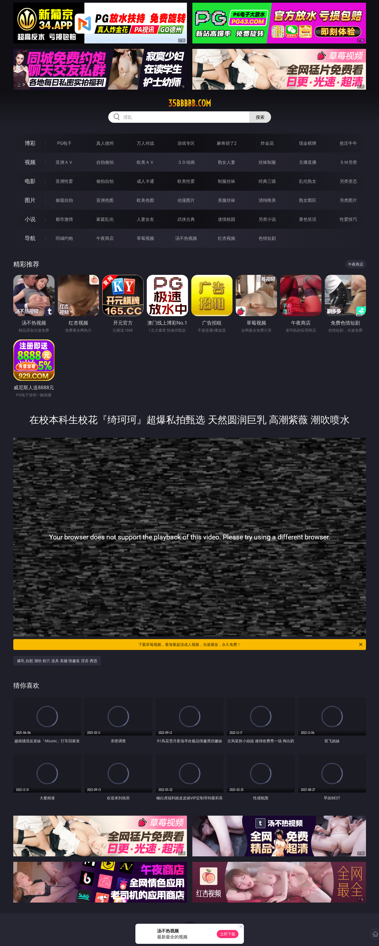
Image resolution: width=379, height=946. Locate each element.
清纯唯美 (267, 200)
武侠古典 (186, 219)
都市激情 (64, 219)
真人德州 (105, 143)
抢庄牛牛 (348, 143)
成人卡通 (145, 181)
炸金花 (267, 143)
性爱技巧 (348, 219)
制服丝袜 (226, 181)
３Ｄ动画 (186, 162)
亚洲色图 (105, 200)
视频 (30, 162)
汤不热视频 (186, 238)
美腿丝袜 (226, 200)
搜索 (260, 117)
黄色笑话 (307, 219)
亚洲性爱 (64, 181)
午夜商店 (105, 238)
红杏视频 (226, 238)
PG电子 (64, 143)
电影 (30, 181)
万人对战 (145, 143)
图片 (30, 200)
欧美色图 (145, 200)
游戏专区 (186, 143)
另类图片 (348, 200)
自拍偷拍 (105, 162)
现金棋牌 (307, 143)
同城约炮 (64, 238)
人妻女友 (145, 219)
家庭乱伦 (105, 219)
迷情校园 (226, 219)
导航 (30, 238)
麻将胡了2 (227, 143)
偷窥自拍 (64, 200)
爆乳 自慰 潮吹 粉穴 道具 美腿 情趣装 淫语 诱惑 (57, 660)
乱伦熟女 (307, 181)
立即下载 (227, 933)
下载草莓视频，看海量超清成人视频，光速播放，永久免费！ (250, 644)
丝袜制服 (267, 162)
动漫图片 (186, 200)
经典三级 (267, 181)
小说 (30, 219)
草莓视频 (145, 238)
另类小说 (267, 219)
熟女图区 (307, 200)
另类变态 (348, 181)
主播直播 (307, 162)
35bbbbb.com (189, 103)
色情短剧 (267, 238)
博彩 (30, 143)
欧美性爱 (186, 181)
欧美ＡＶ (145, 162)
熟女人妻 (226, 162)
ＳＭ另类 (348, 162)
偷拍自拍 (105, 181)
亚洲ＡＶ (64, 162)
